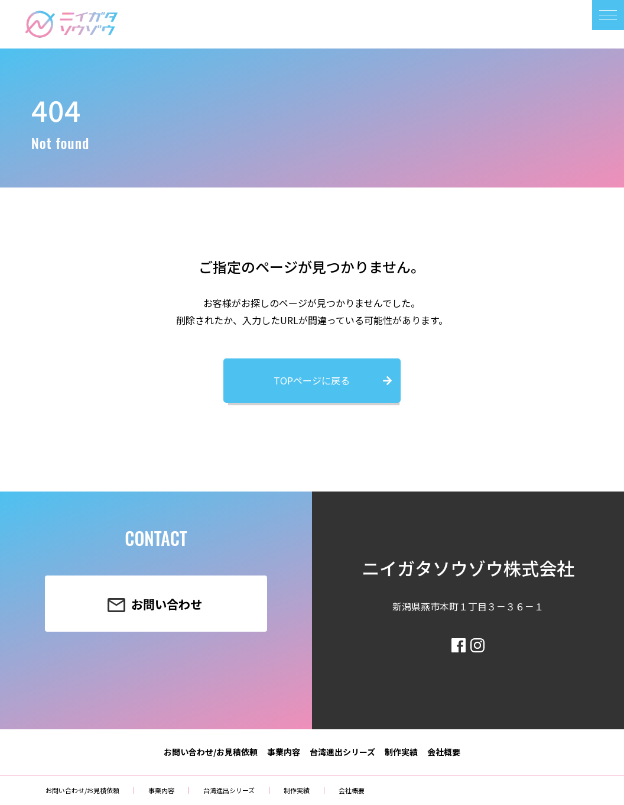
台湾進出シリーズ (342, 752)
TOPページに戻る (312, 380)
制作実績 (401, 752)
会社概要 (443, 752)
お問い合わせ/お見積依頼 (211, 752)
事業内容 (283, 752)
